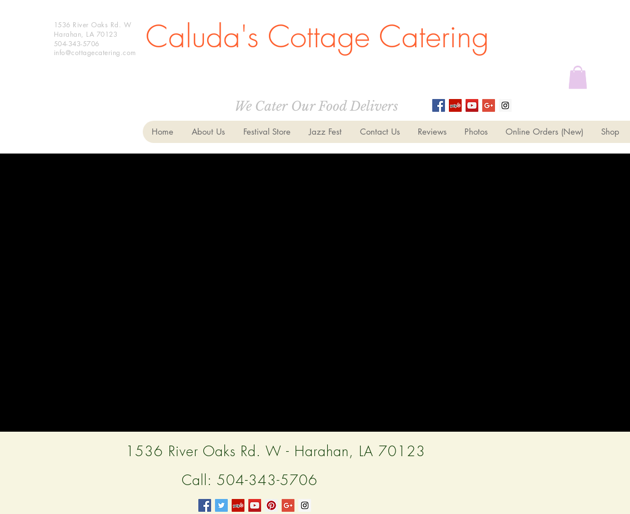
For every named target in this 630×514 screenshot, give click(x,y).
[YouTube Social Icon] (254, 505)
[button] (577, 77)
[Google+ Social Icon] (488, 105)
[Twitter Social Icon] (221, 505)
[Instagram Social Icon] (505, 105)
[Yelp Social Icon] (238, 505)
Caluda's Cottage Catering (317, 36)
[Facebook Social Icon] (204, 505)
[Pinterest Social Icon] (271, 505)
